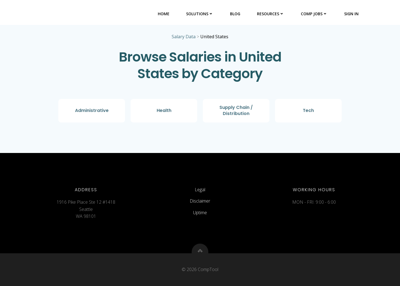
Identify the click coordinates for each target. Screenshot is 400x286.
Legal (200, 190)
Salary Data (184, 37)
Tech (308, 110)
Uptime (200, 213)
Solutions (199, 13)
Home (163, 13)
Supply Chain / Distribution (236, 110)
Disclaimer (200, 201)
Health (164, 110)
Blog (235, 13)
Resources (270, 13)
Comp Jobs (314, 13)
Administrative (92, 110)
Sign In (351, 13)
